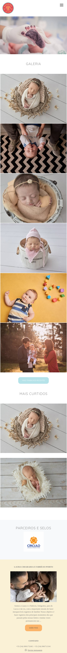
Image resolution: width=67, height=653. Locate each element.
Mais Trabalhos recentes (33, 380)
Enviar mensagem (35, 650)
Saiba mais (33, 628)
